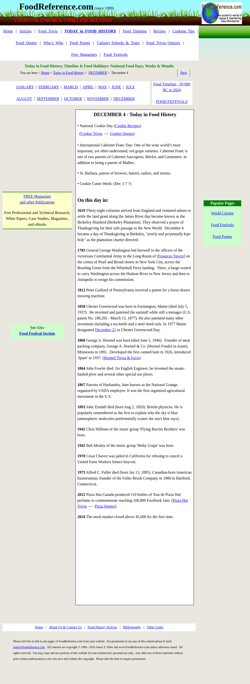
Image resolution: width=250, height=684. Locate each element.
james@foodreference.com (29, 647)
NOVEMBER (98, 99)
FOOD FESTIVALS (172, 102)
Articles (25, 31)
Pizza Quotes (104, 506)
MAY (102, 87)
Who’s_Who (53, 43)
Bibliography (132, 627)
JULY (130, 87)
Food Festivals (222, 225)
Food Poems (222, 237)
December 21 (105, 330)
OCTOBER (73, 99)
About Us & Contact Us (65, 627)
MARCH (71, 87)
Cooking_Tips (183, 31)
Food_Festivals (116, 54)
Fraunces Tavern (171, 256)
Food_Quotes (26, 43)
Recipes (159, 31)
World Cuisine (222, 213)
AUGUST (24, 99)
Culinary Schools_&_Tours (118, 43)
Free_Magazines (84, 54)
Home (8, 31)
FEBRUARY (49, 87)
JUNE (116, 87)
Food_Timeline (135, 31)
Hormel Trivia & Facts (121, 358)
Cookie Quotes (122, 134)
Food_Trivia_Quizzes (163, 43)
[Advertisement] (37, 140)
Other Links (155, 627)
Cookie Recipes (127, 126)
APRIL (88, 87)
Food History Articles (102, 627)
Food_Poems (80, 43)
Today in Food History (68, 73)
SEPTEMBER (48, 99)
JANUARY (25, 87)
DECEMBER (97, 73)
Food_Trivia (48, 31)
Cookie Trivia (91, 134)
